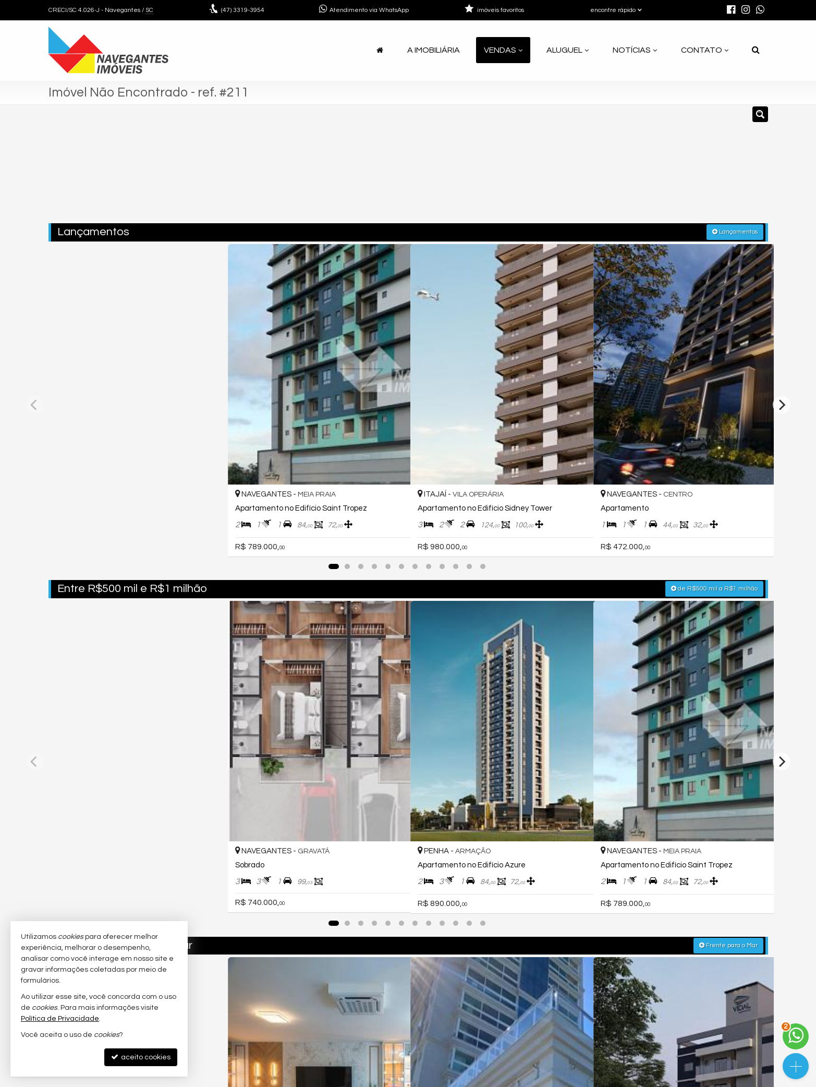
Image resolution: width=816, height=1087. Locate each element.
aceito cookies (140, 1057)
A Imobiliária (433, 50)
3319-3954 (242, 10)
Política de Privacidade (339, 1079)
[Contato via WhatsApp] (796, 1036)
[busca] (756, 50)
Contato (704, 50)
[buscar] (620, 168)
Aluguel (567, 50)
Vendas (503, 50)
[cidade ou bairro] (524, 168)
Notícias (635, 50)
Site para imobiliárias (701, 1079)
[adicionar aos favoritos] (210, 423)
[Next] (781, 341)
